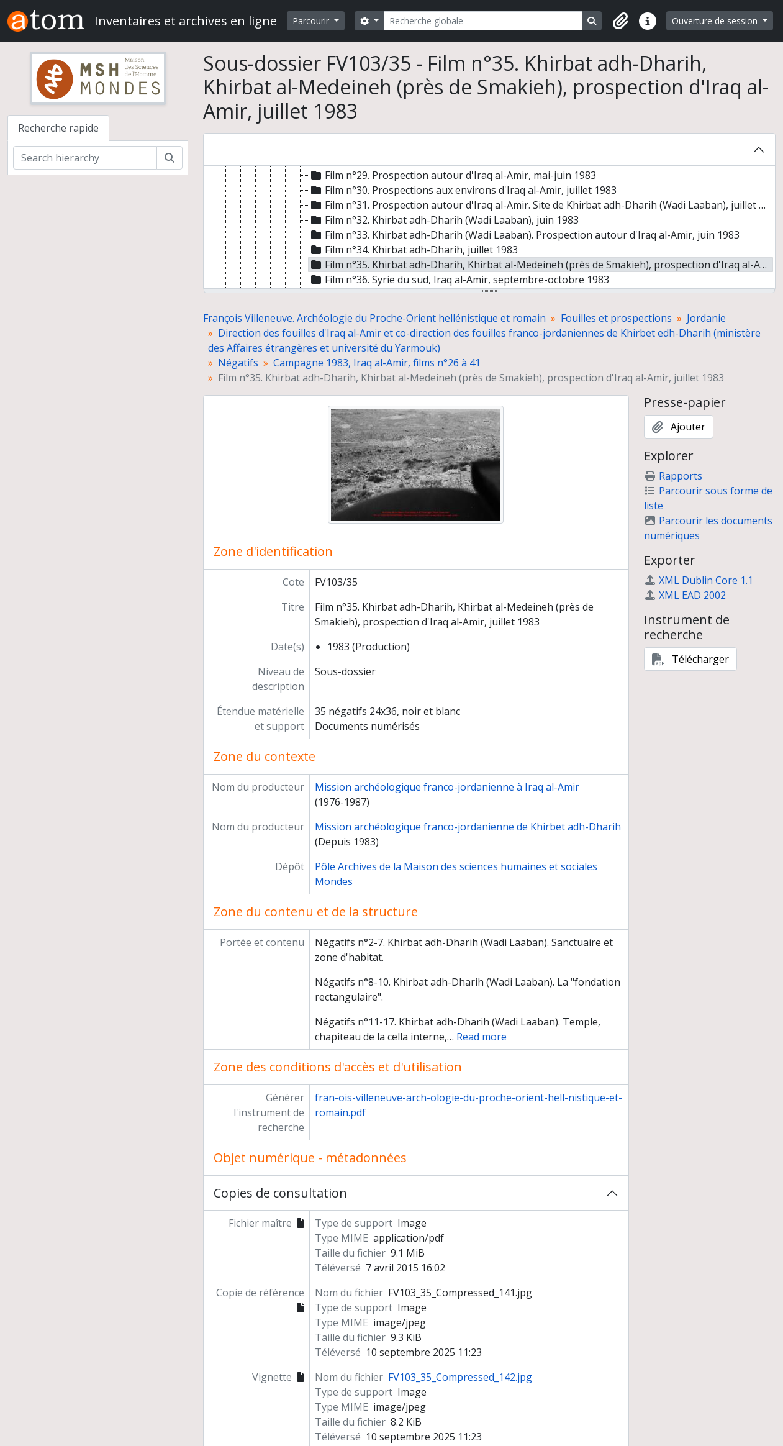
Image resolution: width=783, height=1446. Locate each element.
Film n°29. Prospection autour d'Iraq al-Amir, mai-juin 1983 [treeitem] (452, 175)
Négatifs (238, 363)
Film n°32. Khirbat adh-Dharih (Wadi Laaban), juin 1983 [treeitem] (444, 219)
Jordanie (706, 318)
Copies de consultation (280, 1193)
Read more (481, 1037)
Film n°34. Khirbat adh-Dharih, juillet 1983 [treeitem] (413, 249)
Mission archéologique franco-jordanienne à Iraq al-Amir (447, 787)
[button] (620, 21)
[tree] (489, 228)
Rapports (673, 476)
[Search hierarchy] (85, 158)
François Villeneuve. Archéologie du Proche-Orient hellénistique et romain (374, 318)
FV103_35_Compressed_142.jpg (460, 1377)
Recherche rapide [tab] (58, 128)
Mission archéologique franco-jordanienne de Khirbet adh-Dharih (468, 827)
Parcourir (312, 21)
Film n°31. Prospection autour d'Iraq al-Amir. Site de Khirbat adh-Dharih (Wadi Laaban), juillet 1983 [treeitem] (541, 205)
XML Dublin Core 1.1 (698, 580)
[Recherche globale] (483, 20)
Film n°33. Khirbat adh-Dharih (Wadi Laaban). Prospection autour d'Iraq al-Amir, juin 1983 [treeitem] (524, 234)
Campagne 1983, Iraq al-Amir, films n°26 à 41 (377, 363)
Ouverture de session (716, 21)
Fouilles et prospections (616, 318)
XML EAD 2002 (685, 595)
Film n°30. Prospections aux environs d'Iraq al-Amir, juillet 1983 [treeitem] (463, 190)
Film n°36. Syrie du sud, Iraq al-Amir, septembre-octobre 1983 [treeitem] (459, 279)
